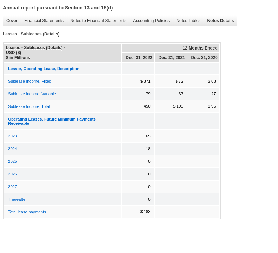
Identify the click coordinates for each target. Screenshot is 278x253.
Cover (12, 20)
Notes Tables (188, 20)
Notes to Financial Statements (98, 20)
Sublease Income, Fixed (29, 81)
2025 (12, 161)
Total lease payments (27, 212)
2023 (12, 136)
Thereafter (17, 199)
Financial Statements (44, 20)
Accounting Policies (151, 20)
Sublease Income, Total (29, 106)
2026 (12, 174)
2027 (12, 186)
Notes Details (220, 20)
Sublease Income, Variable (32, 94)
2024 (12, 149)
